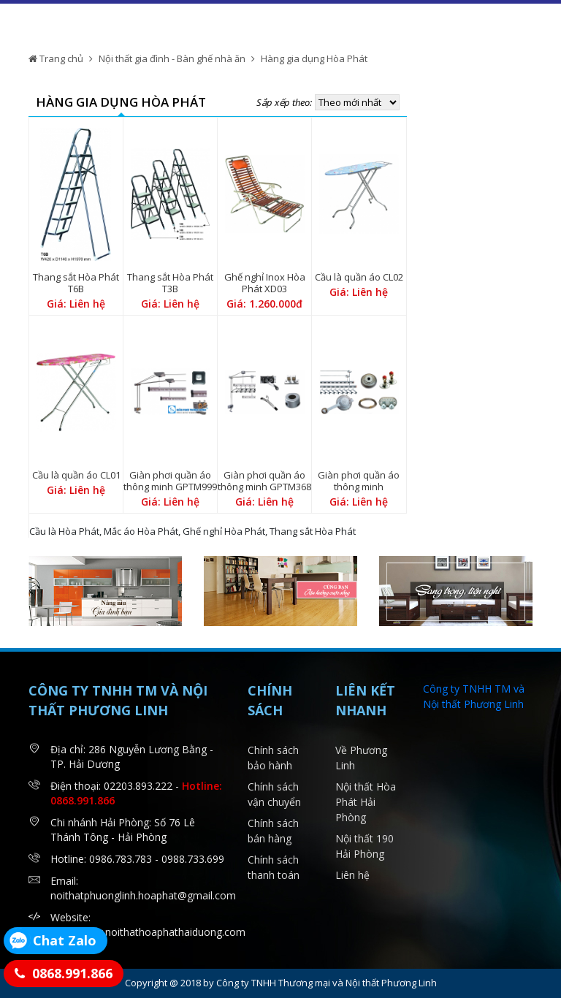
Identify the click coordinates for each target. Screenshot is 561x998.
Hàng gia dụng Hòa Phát (314, 58)
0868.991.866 (72, 973)
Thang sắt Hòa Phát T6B (76, 282)
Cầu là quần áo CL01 (76, 475)
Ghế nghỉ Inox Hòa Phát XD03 (264, 282)
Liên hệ (352, 875)
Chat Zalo (64, 940)
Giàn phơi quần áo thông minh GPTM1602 (359, 486)
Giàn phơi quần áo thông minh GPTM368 (264, 480)
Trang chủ (55, 58)
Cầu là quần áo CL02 (359, 277)
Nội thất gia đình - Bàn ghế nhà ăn (172, 58)
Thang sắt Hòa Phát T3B (170, 282)
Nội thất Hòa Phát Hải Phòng (365, 802)
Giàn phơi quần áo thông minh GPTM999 (170, 480)
